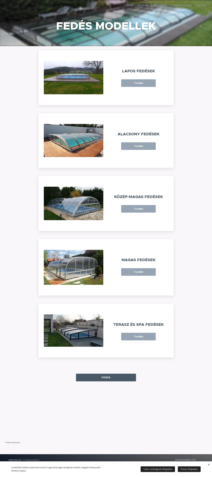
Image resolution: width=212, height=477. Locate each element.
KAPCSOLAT (15, 460)
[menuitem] (186, 5)
